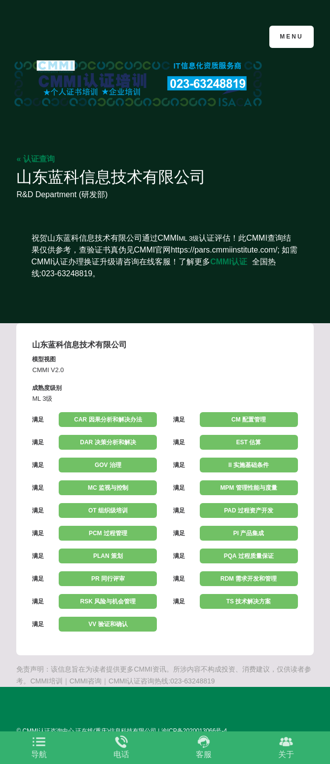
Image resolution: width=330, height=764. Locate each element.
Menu (291, 36)
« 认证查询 (35, 159)
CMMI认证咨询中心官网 (64, 36)
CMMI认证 (228, 261)
